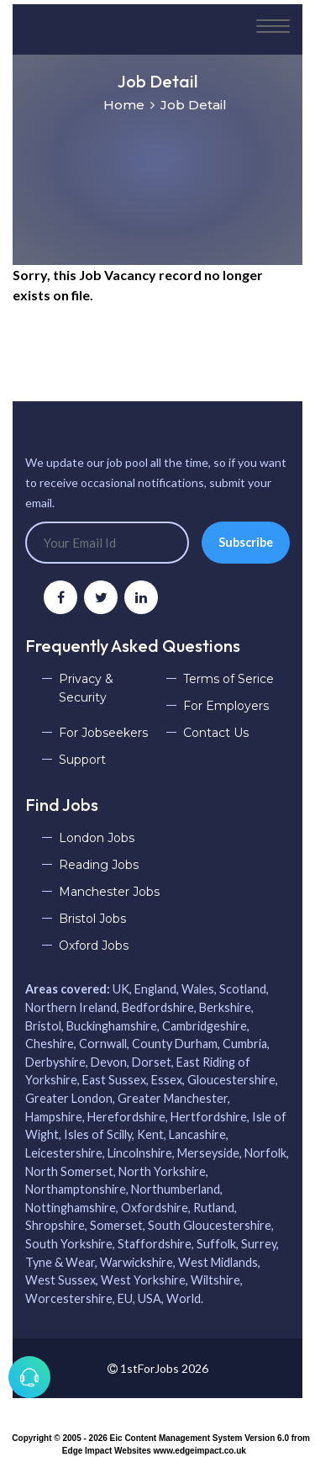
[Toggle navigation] (273, 26)
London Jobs (96, 837)
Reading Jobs (99, 864)
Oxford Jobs (94, 945)
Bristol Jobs (92, 918)
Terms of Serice (228, 678)
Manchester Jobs (109, 891)
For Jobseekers (103, 732)
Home (123, 105)
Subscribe (245, 542)
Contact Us (216, 732)
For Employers (226, 705)
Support (82, 759)
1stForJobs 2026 (158, 1368)
